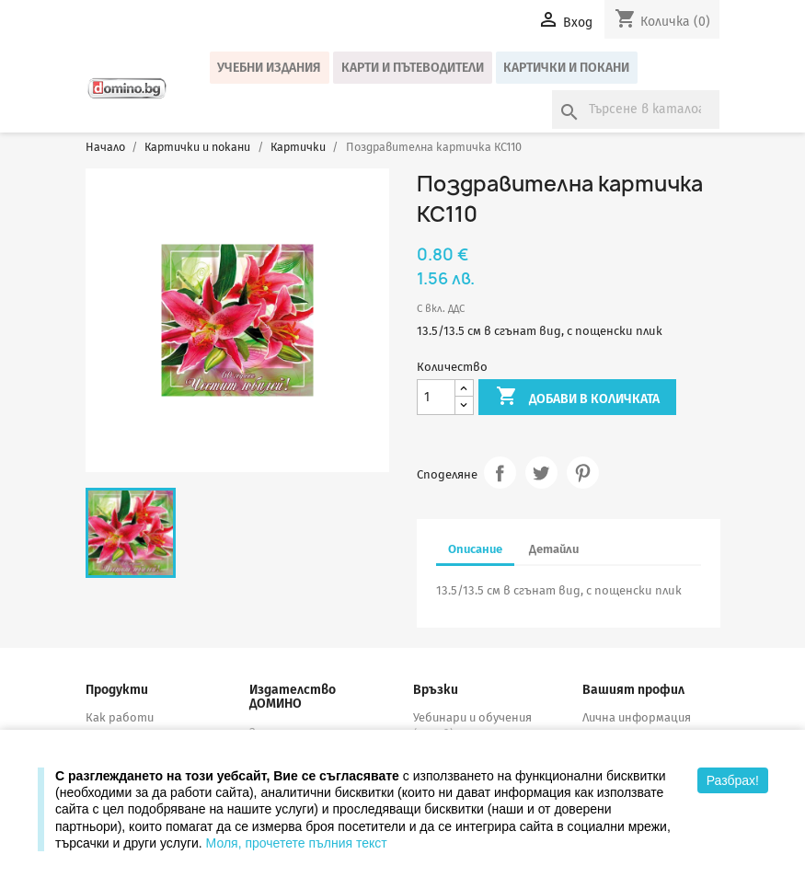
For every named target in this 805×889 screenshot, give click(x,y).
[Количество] (436, 397)
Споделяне (500, 472)
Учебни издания (269, 67)
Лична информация (636, 717)
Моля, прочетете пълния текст (296, 843)
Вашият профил (633, 690)
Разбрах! (733, 780)
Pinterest (583, 472)
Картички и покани (566, 67)
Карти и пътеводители (412, 67)
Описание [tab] (475, 549)
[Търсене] (635, 109)
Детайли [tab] (554, 549)
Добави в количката (578, 397)
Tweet (541, 472)
